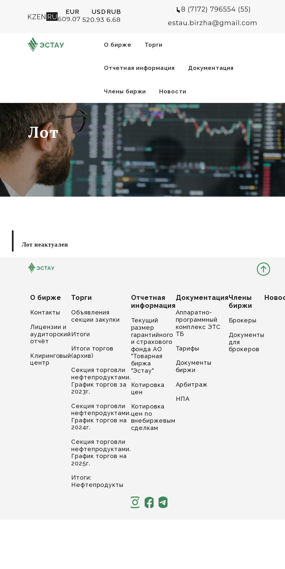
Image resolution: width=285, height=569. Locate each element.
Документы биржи (194, 366)
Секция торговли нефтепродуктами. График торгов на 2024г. (101, 417)
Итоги (80, 334)
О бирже (117, 44)
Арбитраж (192, 384)
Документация (211, 68)
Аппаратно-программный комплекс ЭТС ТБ (198, 323)
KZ (32, 17)
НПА (183, 398)
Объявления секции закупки (95, 316)
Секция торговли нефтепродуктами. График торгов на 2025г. (101, 452)
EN (41, 17)
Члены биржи (125, 91)
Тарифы (187, 348)
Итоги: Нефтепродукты (97, 481)
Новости (172, 91)
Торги (154, 44)
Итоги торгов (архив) (92, 352)
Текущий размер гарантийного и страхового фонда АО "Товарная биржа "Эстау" (152, 345)
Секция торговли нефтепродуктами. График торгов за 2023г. (101, 380)
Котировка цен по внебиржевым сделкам (153, 417)
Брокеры (243, 320)
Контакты (45, 312)
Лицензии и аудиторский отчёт (50, 334)
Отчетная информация (139, 68)
